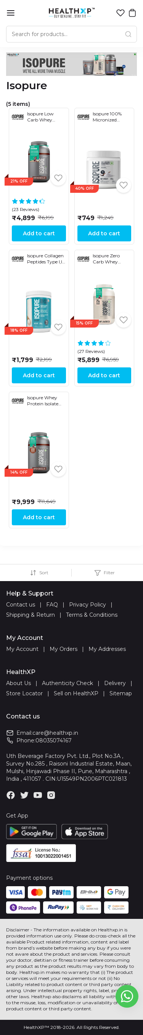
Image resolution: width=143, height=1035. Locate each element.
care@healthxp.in (55, 732)
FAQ (52, 604)
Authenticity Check (67, 683)
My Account (22, 649)
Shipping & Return (30, 614)
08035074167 (53, 740)
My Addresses (107, 649)
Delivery (115, 683)
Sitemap (120, 693)
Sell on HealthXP (76, 693)
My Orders (63, 649)
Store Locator (24, 693)
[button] (120, 12)
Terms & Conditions (91, 614)
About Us (18, 683)
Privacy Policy (87, 604)
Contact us (20, 604)
